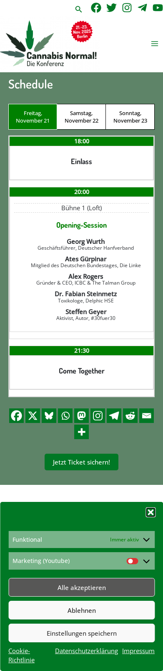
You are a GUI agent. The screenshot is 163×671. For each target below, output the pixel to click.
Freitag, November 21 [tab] (33, 116)
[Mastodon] (81, 415)
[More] (81, 432)
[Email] (146, 415)
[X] (32, 415)
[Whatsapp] (65, 415)
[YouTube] (158, 7)
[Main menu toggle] (154, 43)
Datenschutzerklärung (86, 650)
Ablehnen (82, 610)
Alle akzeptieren (82, 587)
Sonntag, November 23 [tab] (130, 116)
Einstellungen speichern (82, 633)
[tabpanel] (81, 266)
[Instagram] (127, 7)
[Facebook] (96, 7)
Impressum (138, 650)
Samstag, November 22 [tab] (81, 116)
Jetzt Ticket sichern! (81, 462)
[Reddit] (130, 415)
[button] (150, 512)
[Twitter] (111, 7)
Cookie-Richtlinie (21, 655)
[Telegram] (142, 7)
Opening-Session (81, 224)
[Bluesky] (49, 415)
